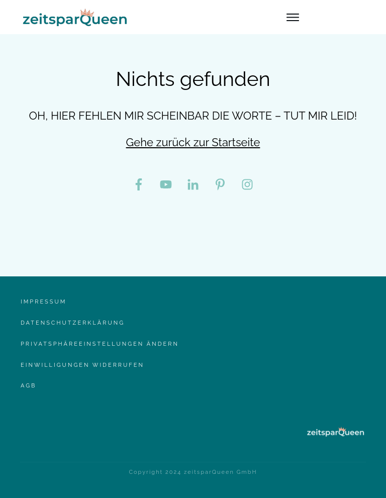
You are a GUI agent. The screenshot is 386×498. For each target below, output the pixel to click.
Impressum (43, 301)
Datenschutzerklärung (73, 323)
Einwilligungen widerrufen (82, 365)
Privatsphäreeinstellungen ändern (100, 344)
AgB (28, 385)
